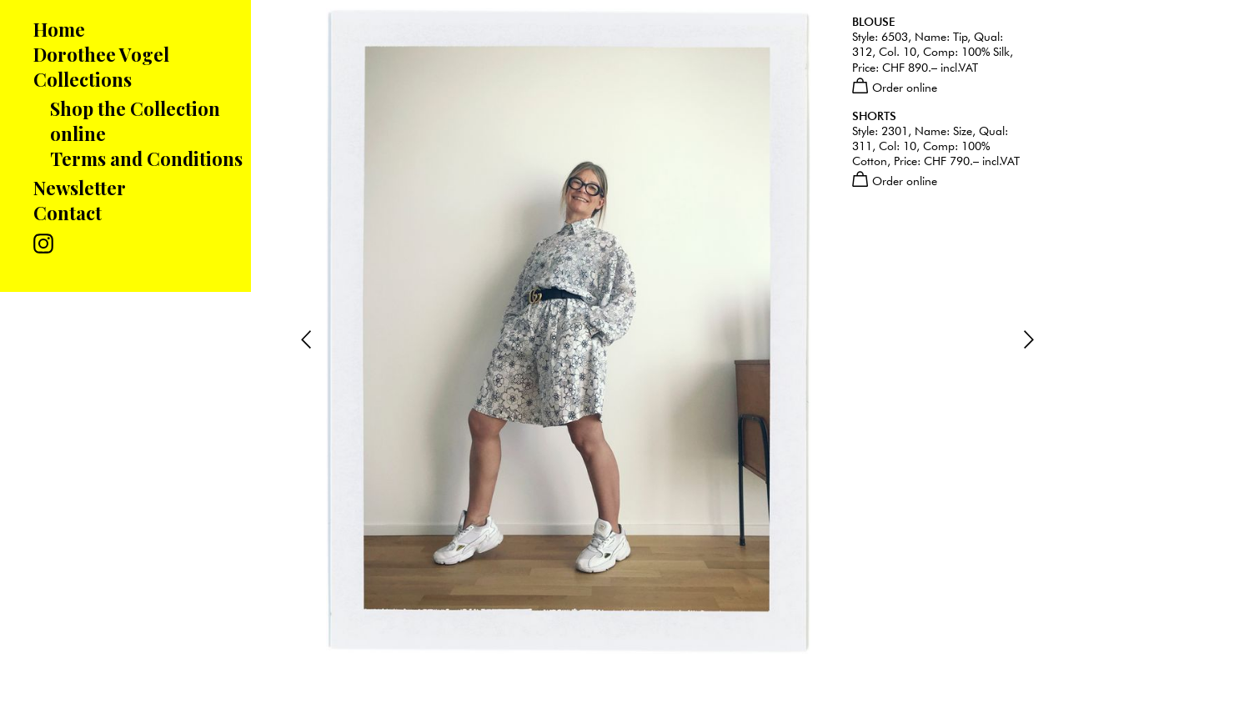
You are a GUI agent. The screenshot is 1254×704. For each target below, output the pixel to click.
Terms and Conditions (146, 158)
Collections (82, 79)
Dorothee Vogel (101, 54)
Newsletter (79, 187)
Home (59, 29)
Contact (67, 212)
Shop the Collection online (135, 121)
